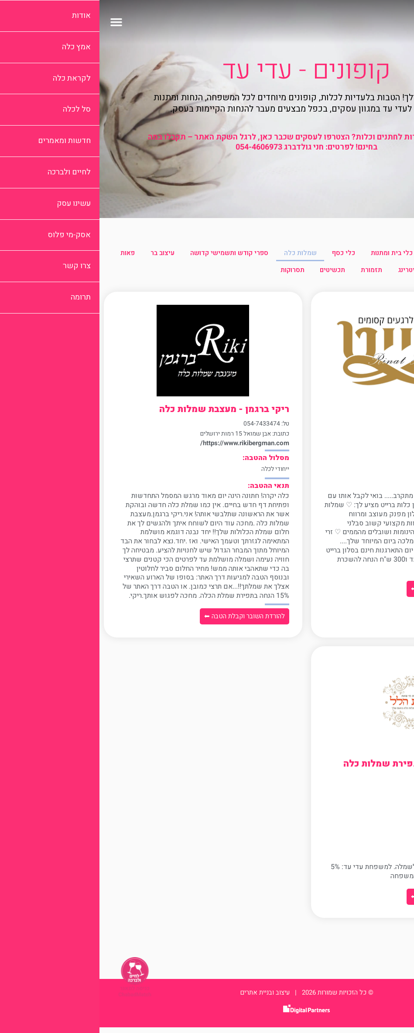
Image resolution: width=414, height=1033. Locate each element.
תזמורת (234, 274)
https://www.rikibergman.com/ (145, 448)
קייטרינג (273, 274)
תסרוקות (151, 274)
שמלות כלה (190, 254)
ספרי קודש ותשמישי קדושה (118, 254)
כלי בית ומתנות (286, 254)
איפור (364, 254)
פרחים (360, 274)
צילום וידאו (318, 274)
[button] (17, 21)
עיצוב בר (50, 254)
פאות (394, 274)
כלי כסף (236, 254)
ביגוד (332, 254)
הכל (395, 254)
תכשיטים (193, 274)
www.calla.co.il (374, 448)
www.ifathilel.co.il (371, 820)
